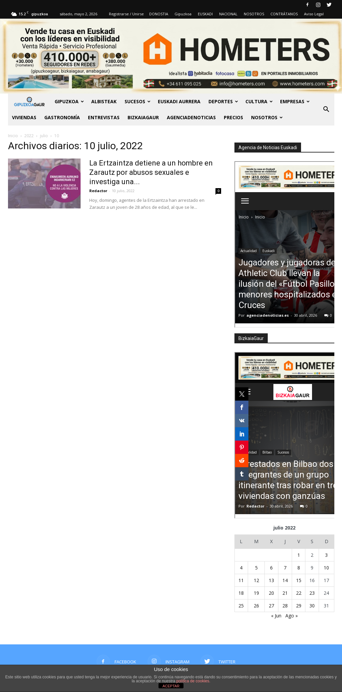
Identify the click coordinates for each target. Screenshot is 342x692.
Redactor (98, 190)
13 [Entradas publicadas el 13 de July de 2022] (271, 580)
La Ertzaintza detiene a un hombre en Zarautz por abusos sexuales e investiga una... (151, 172)
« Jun (276, 615)
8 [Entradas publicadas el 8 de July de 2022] (298, 567)
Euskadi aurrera (179, 101)
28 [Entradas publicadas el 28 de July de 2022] (285, 605)
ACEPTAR (171, 686)
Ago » (291, 615)
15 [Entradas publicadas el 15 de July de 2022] (298, 580)
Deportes (223, 101)
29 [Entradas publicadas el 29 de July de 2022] (298, 605)
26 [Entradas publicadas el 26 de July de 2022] (256, 605)
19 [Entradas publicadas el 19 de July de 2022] (256, 593)
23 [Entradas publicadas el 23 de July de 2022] (312, 593)
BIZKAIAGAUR (143, 117)
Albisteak (104, 101)
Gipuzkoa (182, 13)
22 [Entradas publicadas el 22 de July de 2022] (298, 593)
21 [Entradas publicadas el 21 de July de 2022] (285, 593)
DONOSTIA (158, 13)
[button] (326, 110)
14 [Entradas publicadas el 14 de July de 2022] (285, 580)
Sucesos (138, 101)
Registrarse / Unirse (126, 13)
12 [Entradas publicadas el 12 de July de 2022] (256, 580)
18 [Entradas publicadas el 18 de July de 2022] (241, 593)
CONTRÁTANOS (284, 13)
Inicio (13, 136)
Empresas (295, 101)
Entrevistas (104, 117)
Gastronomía (62, 117)
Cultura (259, 101)
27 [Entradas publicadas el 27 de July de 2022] (271, 605)
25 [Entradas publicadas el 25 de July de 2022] (241, 605)
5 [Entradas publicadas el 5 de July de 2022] (256, 567)
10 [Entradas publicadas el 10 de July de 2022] (326, 567)
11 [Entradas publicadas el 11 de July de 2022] (241, 580)
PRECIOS (233, 117)
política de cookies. (193, 681)
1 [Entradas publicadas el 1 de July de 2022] (298, 555)
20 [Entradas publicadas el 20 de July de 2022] (271, 593)
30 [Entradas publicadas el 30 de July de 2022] (312, 605)
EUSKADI (205, 13)
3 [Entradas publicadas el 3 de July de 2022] (326, 555)
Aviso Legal (314, 13)
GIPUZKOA (69, 101)
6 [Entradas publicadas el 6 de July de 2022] (271, 567)
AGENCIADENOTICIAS (191, 117)
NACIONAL (228, 13)
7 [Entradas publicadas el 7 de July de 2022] (285, 567)
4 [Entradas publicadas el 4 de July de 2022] (241, 567)
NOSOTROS (254, 13)
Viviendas (24, 117)
